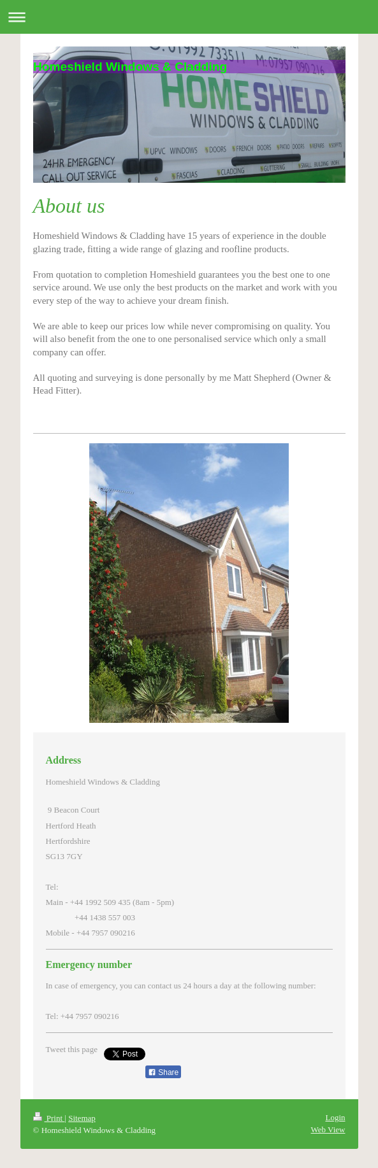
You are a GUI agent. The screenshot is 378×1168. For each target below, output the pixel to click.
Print (49, 1118)
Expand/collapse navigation (189, 17)
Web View (328, 1129)
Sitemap (82, 1118)
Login (335, 1117)
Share (163, 1072)
